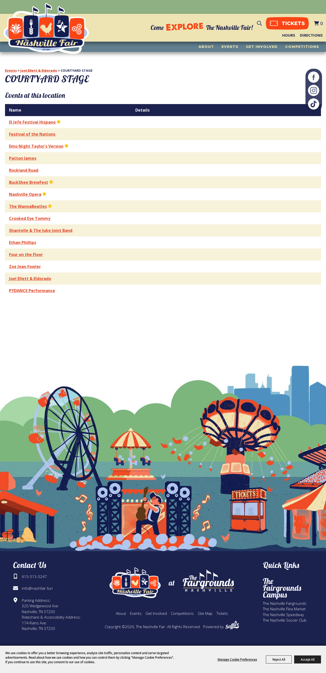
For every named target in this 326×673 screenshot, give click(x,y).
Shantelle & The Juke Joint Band (40, 230)
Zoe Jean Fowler (25, 266)
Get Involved (262, 48)
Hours (288, 35)
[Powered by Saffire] (232, 625)
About (206, 48)
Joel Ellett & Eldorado (38, 70)
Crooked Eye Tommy (29, 218)
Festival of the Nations (32, 134)
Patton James (22, 158)
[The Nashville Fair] (49, 30)
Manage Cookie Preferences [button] (237, 659)
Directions (311, 35)
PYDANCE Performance (32, 290)
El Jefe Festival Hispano (32, 122)
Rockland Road (23, 170)
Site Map (205, 613)
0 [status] (321, 24)
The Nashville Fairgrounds (284, 603)
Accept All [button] (307, 659)
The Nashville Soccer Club (284, 620)
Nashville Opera (25, 194)
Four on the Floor (26, 254)
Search (258, 24)
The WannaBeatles (28, 206)
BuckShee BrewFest (28, 182)
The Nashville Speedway (283, 614)
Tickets (222, 613)
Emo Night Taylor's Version (36, 146)
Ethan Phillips (22, 242)
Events (230, 48)
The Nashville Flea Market (284, 608)
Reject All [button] (278, 659)
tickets (291, 24)
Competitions (302, 48)
